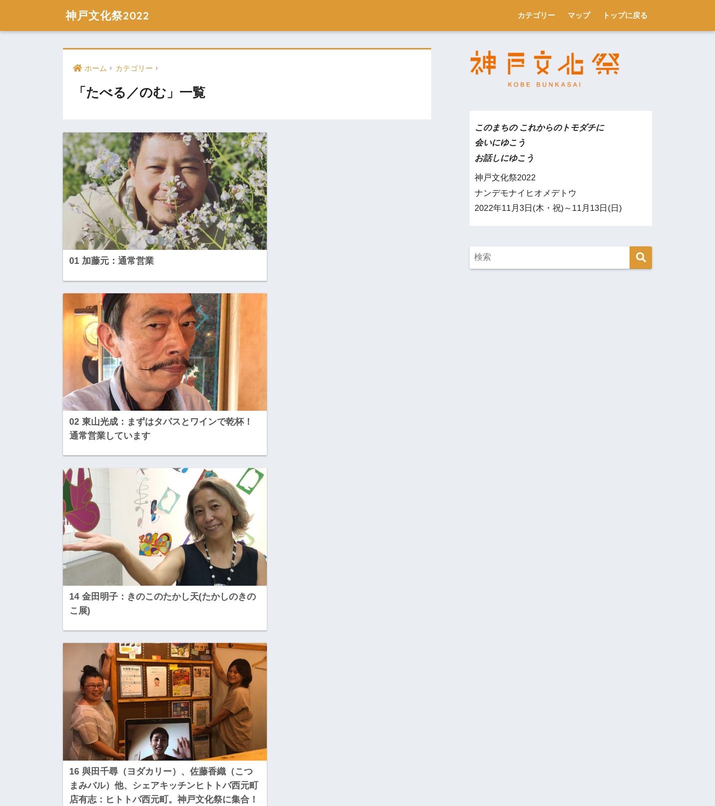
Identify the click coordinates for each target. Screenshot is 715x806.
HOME (357, 763)
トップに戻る (625, 15)
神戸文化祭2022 (108, 15)
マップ (579, 15)
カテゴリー (536, 15)
